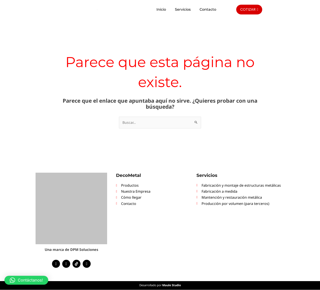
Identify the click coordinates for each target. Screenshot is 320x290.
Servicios (183, 9)
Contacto (208, 9)
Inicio (161, 9)
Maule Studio (171, 285)
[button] (26, 280)
